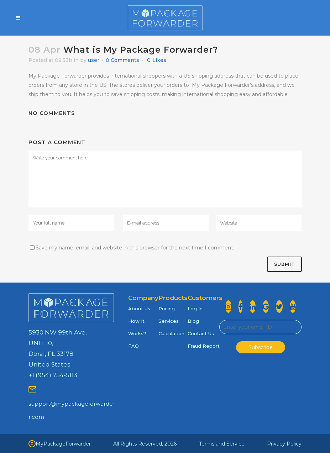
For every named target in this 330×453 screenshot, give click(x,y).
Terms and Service (222, 444)
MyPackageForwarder (59, 443)
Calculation (171, 333)
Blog (193, 321)
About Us (139, 308)
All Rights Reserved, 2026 (145, 444)
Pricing (166, 308)
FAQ (133, 346)
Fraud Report (204, 346)
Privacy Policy (284, 444)
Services (168, 321)
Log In (195, 308)
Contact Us (201, 333)
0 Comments (122, 60)
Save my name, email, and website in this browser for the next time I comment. (135, 247)
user (93, 60)
